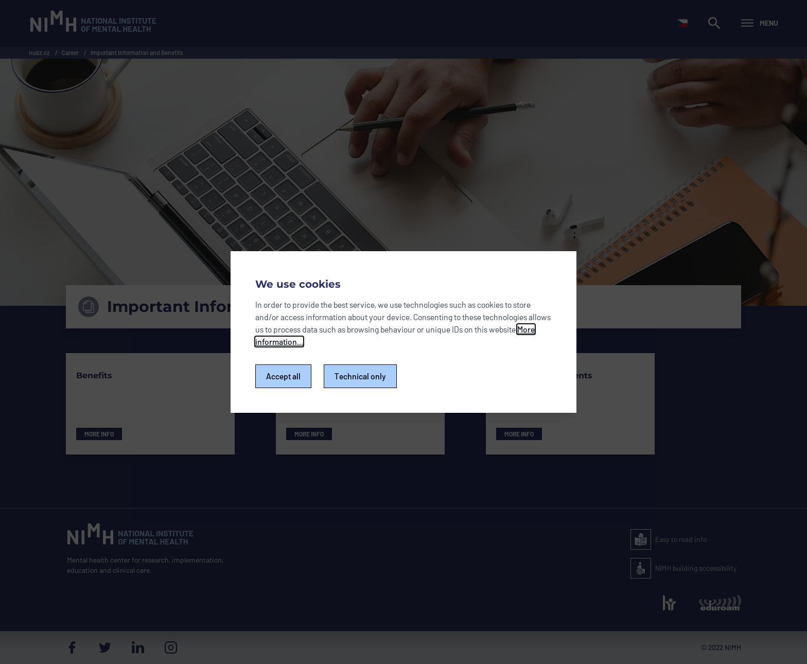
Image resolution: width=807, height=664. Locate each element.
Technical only (360, 376)
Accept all (283, 376)
